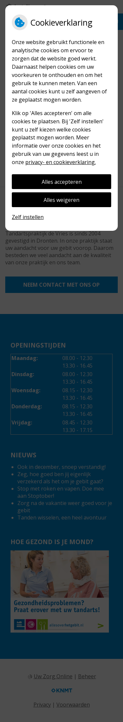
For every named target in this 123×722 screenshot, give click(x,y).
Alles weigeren (61, 200)
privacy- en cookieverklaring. (60, 162)
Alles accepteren (62, 181)
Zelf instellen (28, 217)
